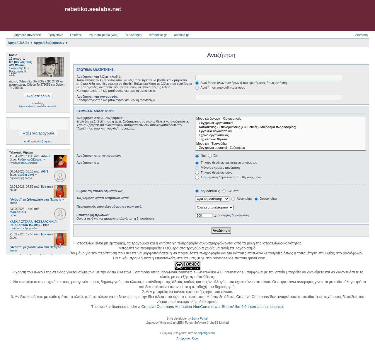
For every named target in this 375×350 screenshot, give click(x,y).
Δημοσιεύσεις (207, 191)
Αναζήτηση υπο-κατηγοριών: (98, 155)
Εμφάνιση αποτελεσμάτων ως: (100, 191)
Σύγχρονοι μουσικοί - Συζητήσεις (280, 148)
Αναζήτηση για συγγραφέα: (97, 96)
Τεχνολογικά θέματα (280, 139)
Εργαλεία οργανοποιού (280, 131)
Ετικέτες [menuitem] (75, 35)
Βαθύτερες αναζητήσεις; (38, 141)
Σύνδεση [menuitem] (361, 35)
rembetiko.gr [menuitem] (158, 35)
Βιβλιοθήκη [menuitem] (134, 35)
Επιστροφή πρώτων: (92, 215)
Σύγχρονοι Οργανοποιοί (280, 123)
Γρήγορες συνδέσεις (27, 35)
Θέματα (230, 191)
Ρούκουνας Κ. (18, 71)
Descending (265, 198)
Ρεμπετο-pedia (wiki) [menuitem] (103, 35)
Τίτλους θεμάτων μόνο (213, 172)
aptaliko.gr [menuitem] (181, 35)
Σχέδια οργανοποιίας (280, 135)
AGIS (44, 171)
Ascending (241, 198)
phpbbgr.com (206, 333)
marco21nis (18, 212)
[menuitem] (183, 338)
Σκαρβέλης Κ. (18, 68)
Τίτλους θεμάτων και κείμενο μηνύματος (226, 162)
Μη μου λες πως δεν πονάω (20, 63)
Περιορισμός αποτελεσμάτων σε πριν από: (109, 206)
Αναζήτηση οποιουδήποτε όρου (220, 87)
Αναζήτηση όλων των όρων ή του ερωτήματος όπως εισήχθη (241, 83)
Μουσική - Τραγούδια (280, 144)
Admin (45, 156)
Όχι (213, 155)
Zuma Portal (199, 318)
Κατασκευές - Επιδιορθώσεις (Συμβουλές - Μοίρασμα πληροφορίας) (280, 127)
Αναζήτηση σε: (87, 162)
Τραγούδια (55, 35)
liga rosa (47, 186)
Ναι (200, 155)
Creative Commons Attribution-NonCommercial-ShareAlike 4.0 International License (212, 306)
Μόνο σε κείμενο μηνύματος (218, 167)
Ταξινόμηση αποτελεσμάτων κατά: (102, 198)
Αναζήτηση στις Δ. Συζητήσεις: (99, 118)
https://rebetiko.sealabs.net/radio (38, 106)
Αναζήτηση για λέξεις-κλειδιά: (99, 76)
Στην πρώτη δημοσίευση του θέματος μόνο (228, 177)
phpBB (177, 322)
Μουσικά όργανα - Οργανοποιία (280, 119)
